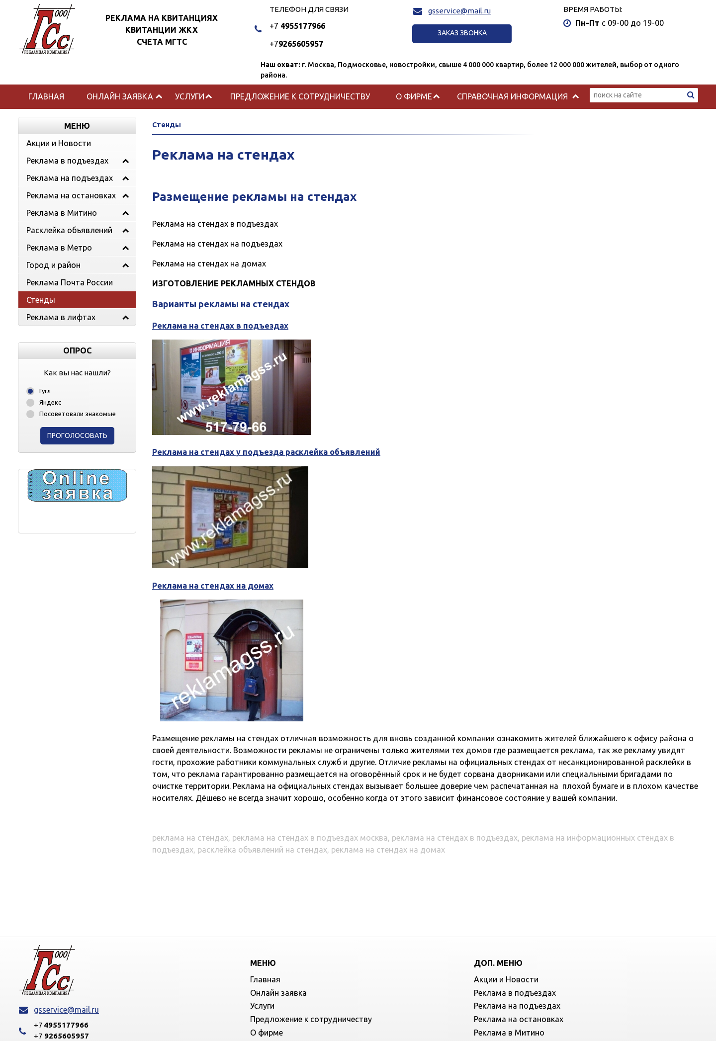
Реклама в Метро (59, 247)
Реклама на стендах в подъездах (220, 325)
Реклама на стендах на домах (212, 585)
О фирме (414, 96)
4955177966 (297, 25)
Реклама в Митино (61, 212)
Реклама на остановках (71, 195)
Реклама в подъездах (67, 160)
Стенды (40, 299)
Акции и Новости (58, 143)
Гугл (45, 390)
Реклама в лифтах (60, 317)
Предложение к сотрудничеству (300, 96)
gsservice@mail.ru (459, 10)
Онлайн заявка (120, 96)
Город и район (53, 264)
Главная (46, 96)
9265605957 (296, 43)
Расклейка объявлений (69, 230)
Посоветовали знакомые (77, 413)
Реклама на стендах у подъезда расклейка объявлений (266, 451)
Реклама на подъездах (69, 178)
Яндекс (50, 402)
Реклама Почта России (69, 282)
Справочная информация (512, 96)
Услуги (189, 96)
